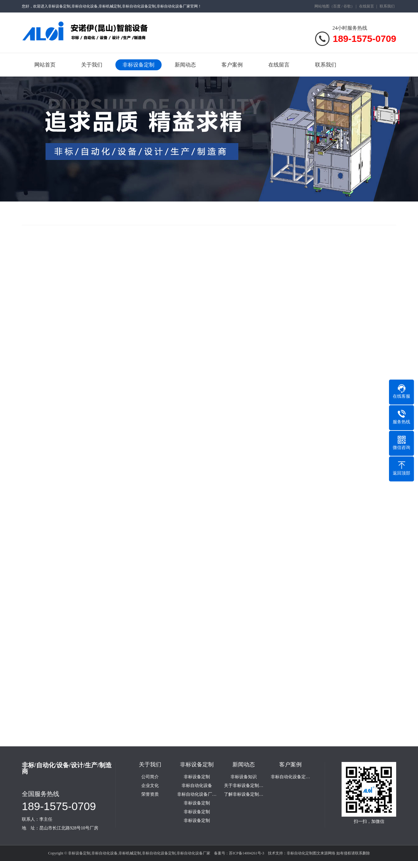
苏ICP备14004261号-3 (246, 853)
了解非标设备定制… (243, 794)
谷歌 (347, 6)
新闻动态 (185, 65)
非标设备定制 (138, 65)
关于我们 (91, 65)
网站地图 (321, 6)
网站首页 (45, 65)
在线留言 (366, 6)
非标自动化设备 (197, 786)
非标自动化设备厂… (196, 794)
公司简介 (150, 777)
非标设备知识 (244, 777)
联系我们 (387, 6)
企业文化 (150, 786)
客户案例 (232, 65)
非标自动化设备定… (290, 777)
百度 (337, 6)
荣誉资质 (150, 794)
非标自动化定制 (300, 853)
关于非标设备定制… (243, 786)
